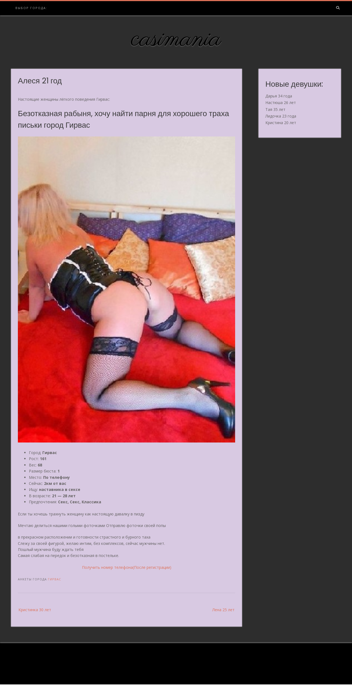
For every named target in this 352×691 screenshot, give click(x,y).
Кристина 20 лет (280, 122)
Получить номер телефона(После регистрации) (126, 567)
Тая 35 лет (275, 109)
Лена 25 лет (223, 609)
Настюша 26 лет (280, 102)
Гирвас (54, 579)
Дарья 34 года (278, 96)
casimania (176, 39)
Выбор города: (31, 8)
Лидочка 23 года (280, 116)
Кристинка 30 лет (34, 609)
